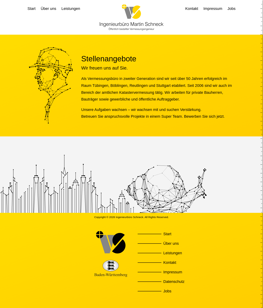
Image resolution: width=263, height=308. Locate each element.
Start (32, 8)
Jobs (231, 8)
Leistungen (70, 8)
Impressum (212, 8)
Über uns (48, 8)
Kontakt (191, 8)
